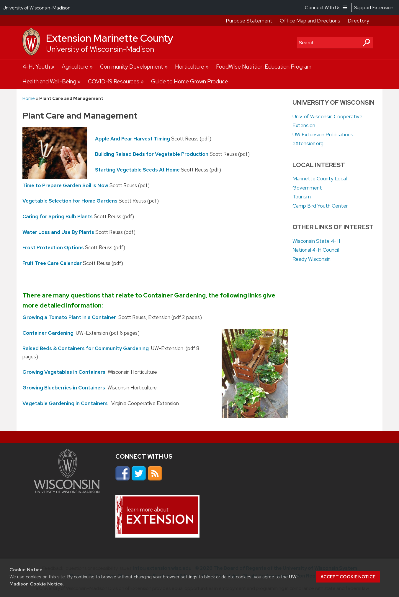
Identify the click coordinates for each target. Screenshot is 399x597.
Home (28, 98)
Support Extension (373, 7)
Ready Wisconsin (311, 259)
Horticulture (189, 66)
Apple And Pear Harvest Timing (132, 138)
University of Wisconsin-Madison (100, 49)
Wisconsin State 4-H (316, 241)
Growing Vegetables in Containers (63, 372)
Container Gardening (47, 332)
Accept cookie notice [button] (347, 577)
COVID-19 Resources (113, 81)
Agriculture (75, 66)
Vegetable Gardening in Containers (65, 403)
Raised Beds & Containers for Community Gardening (85, 348)
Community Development (131, 66)
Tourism (301, 196)
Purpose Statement (249, 20)
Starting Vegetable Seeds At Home (137, 169)
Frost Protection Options (53, 247)
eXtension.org (307, 143)
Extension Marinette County (109, 38)
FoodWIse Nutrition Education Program (263, 66)
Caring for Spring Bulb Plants (57, 216)
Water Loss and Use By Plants (58, 232)
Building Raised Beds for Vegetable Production (151, 154)
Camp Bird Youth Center (320, 206)
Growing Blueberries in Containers (63, 387)
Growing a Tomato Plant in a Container (69, 317)
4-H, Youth (36, 66)
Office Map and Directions (310, 20)
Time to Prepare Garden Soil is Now (65, 185)
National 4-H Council (315, 250)
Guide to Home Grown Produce (189, 81)
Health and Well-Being (49, 81)
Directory (358, 20)
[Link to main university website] (66, 491)
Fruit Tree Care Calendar (52, 263)
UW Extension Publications (322, 134)
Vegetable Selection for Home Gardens (69, 201)
